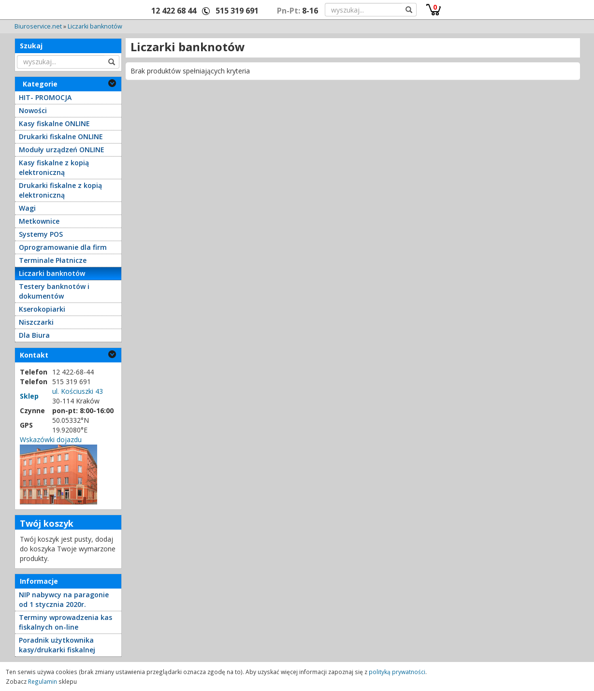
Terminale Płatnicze (53, 260)
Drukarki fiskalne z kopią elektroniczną (60, 190)
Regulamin (42, 681)
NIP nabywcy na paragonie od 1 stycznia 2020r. (64, 599)
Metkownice (39, 221)
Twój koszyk (46, 523)
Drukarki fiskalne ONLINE (61, 136)
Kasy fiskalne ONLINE (54, 123)
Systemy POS (41, 234)
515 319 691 (237, 10)
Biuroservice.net (38, 26)
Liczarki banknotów (95, 26)
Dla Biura (34, 335)
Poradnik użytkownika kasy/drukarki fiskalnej (57, 644)
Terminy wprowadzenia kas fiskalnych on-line (65, 622)
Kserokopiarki (42, 309)
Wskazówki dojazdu (51, 439)
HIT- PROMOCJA (45, 97)
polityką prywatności (397, 672)
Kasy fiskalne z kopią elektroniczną (54, 167)
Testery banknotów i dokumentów (54, 291)
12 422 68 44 (173, 10)
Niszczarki (36, 322)
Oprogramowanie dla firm (63, 247)
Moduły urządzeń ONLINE (61, 149)
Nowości (33, 110)
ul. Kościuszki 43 (77, 391)
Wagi (27, 208)
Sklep (29, 396)
